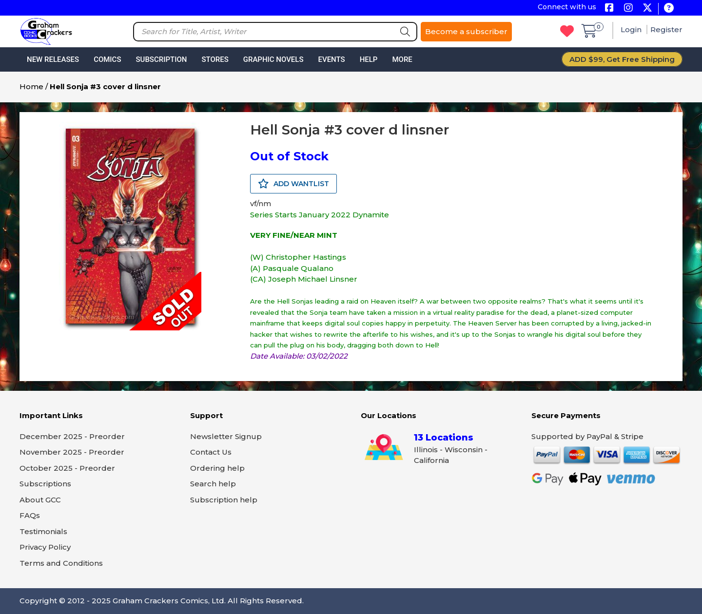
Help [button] (369, 59)
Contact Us (211, 452)
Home (31, 86)
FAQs (30, 515)
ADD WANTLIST (293, 184)
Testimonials (43, 531)
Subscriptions (45, 483)
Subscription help (223, 499)
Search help (213, 483)
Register (666, 29)
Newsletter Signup (226, 436)
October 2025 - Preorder (67, 468)
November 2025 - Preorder (72, 452)
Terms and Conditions (61, 563)
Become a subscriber (466, 31)
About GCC (40, 499)
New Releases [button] (53, 59)
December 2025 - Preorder (72, 436)
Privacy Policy (45, 547)
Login (632, 29)
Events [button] (331, 59)
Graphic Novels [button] (273, 59)
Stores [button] (214, 59)
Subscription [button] (161, 59)
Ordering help (217, 468)
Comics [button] (107, 59)
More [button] (402, 59)
